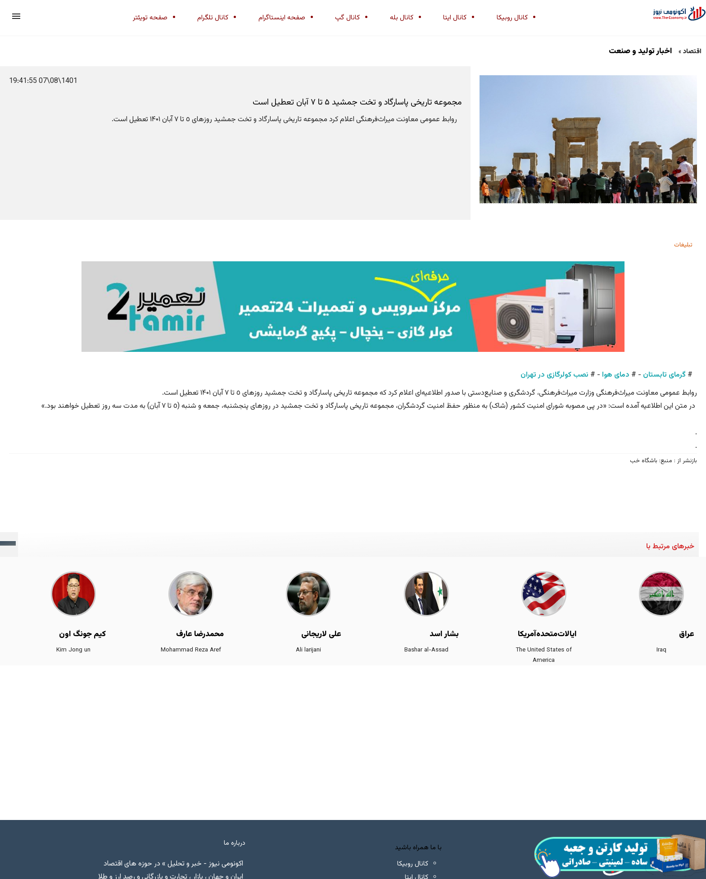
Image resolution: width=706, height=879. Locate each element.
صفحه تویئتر (150, 18)
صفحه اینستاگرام (281, 18)
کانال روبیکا (512, 18)
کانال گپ (347, 18)
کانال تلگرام (212, 18)
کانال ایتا (454, 18)
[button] (16, 16)
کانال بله (401, 18)
